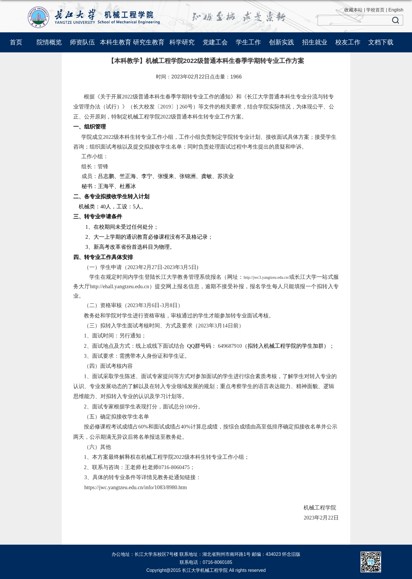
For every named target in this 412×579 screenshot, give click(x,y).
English (396, 9)
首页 (16, 42)
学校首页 (375, 9)
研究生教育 (149, 42)
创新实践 (281, 42)
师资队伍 (82, 42)
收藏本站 (353, 9)
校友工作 (347, 42)
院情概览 (49, 42)
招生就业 (314, 42)
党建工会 (215, 42)
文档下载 (380, 42)
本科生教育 (115, 42)
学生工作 (248, 42)
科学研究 (182, 42)
